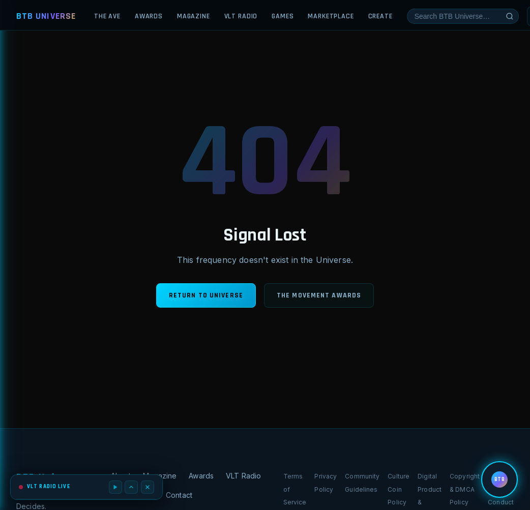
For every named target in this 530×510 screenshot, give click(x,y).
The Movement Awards (319, 295)
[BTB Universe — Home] (46, 16)
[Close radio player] (147, 487)
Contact (179, 495)
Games (282, 16)
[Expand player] (131, 487)
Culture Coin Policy (398, 489)
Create (380, 16)
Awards (149, 16)
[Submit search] (510, 16)
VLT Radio (241, 16)
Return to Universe (206, 295)
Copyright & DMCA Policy (465, 489)
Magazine (193, 16)
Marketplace (331, 16)
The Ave (107, 16)
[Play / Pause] (115, 487)
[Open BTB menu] (499, 479)
